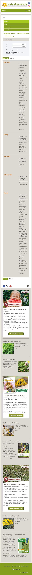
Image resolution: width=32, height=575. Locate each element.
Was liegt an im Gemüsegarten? (12, 341)
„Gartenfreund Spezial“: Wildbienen (13, 396)
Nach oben (5, 278)
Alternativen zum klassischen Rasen (14, 484)
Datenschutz (15, 566)
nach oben (25, 572)
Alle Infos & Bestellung (16, 415)
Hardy (6, 135)
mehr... (4, 559)
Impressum (7, 566)
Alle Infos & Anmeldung (16, 334)
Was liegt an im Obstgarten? (11, 423)
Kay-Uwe (7, 62)
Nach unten (5, 58)
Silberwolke (8, 175)
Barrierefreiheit (16, 569)
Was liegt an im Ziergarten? (11, 516)
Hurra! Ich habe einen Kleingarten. (13, 441)
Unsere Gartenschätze (9, 359)
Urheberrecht (24, 566)
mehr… (16, 349)
